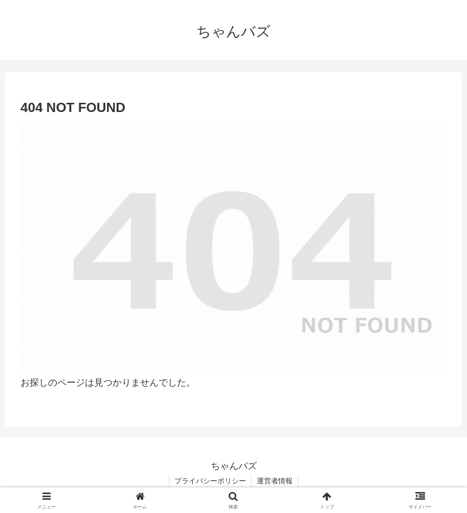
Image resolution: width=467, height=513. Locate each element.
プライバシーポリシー (210, 481)
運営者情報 (275, 481)
